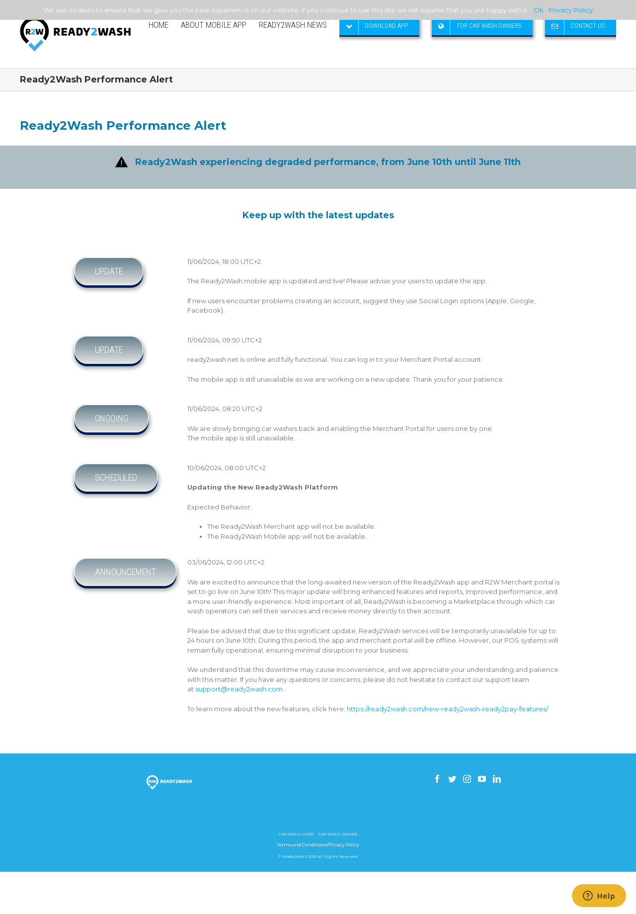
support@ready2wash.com (239, 689)
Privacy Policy (571, 10)
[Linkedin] (497, 779)
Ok (539, 10)
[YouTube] (482, 779)
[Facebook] (437, 779)
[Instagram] (467, 779)
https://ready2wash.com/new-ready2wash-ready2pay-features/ (447, 709)
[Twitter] (452, 779)
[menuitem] (165, 25)
